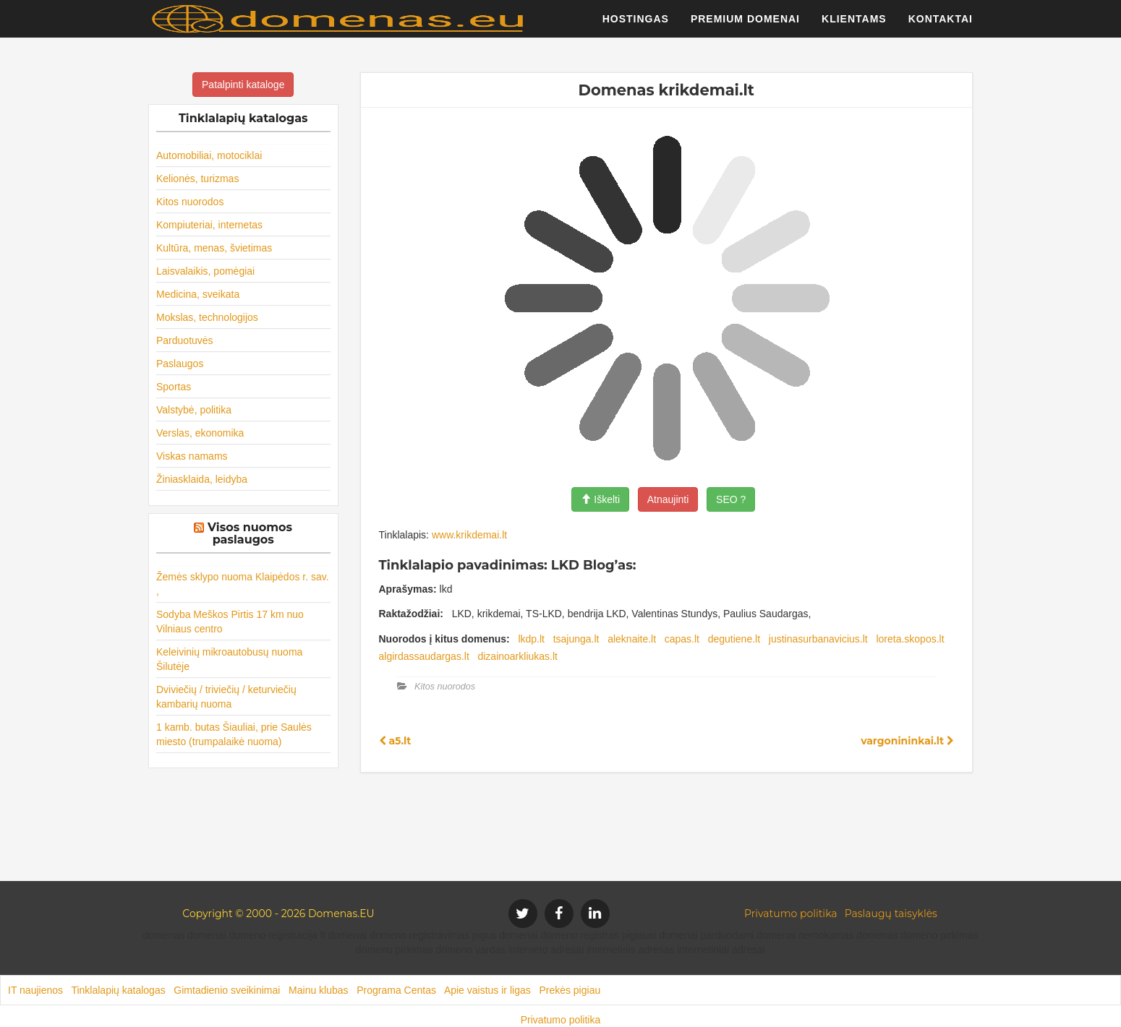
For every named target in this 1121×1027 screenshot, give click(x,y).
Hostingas (635, 25)
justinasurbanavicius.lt (818, 639)
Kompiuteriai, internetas (209, 225)
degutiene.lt (734, 639)
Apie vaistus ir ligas (487, 990)
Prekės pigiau (569, 990)
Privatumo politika (790, 913)
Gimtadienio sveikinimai (227, 990)
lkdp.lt (531, 639)
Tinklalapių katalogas (118, 990)
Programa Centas (396, 990)
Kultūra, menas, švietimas (214, 248)
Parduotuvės (184, 340)
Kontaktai (940, 25)
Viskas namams (192, 456)
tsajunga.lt (576, 639)
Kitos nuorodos (189, 201)
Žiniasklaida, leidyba (201, 479)
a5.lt (395, 740)
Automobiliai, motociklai (209, 155)
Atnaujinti (668, 499)
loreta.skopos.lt (910, 639)
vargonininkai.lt (907, 740)
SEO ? (731, 499)
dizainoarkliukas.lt (517, 656)
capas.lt (682, 639)
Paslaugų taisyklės (891, 913)
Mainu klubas (319, 990)
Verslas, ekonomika (200, 433)
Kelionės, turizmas (197, 178)
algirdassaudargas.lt (424, 656)
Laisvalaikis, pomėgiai (205, 271)
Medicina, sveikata (197, 294)
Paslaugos (179, 363)
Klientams (854, 25)
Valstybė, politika (193, 410)
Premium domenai (745, 25)
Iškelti (600, 499)
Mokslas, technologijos (207, 317)
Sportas (173, 386)
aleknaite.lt (632, 639)
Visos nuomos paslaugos (250, 533)
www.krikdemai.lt (469, 535)
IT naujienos (35, 990)
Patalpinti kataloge (243, 84)
